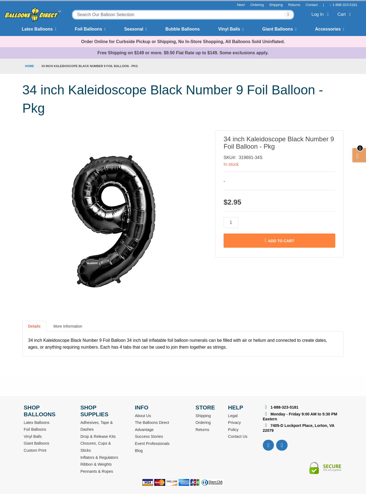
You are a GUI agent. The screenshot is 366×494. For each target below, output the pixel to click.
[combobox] (183, 15)
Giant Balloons (277, 29)
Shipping (276, 5)
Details (34, 326)
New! (241, 5)
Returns (294, 5)
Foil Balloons (88, 29)
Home (29, 66)
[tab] (34, 328)
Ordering (257, 5)
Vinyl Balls (229, 29)
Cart (345, 14)
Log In (321, 14)
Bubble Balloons (182, 29)
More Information (67, 326)
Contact (312, 5)
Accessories (328, 29)
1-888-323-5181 (345, 5)
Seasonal (133, 29)
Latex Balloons (37, 29)
